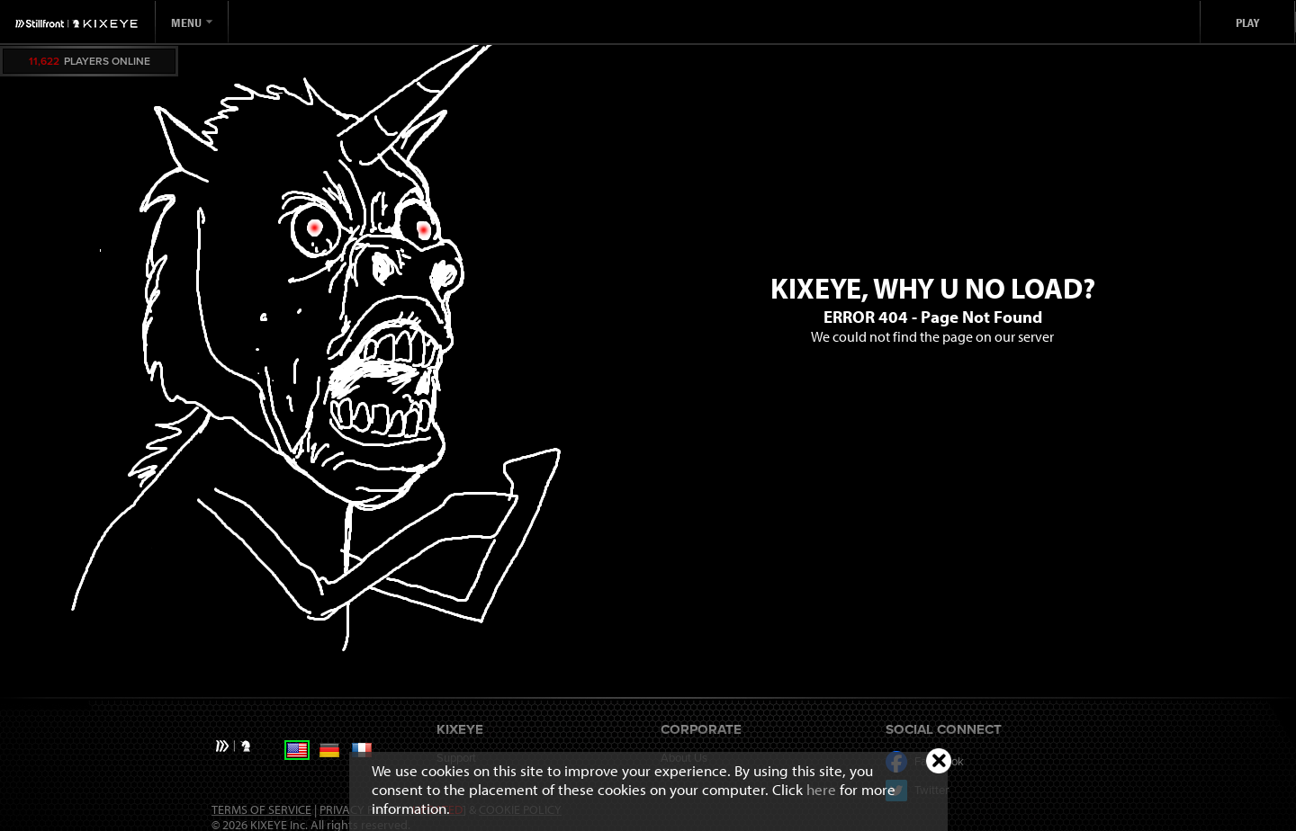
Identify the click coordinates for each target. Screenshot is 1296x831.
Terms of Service (261, 809)
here (821, 789)
